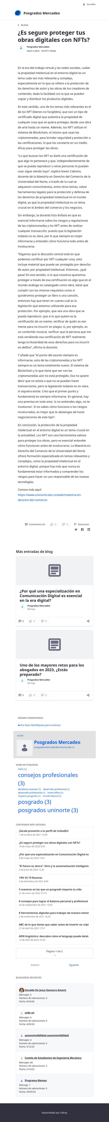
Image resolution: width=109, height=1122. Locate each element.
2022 (22, 769)
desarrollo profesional (56, 789)
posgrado (34, 801)
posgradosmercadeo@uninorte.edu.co (54, 747)
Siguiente (74, 964)
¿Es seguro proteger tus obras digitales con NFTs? (49, 842)
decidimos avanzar (29, 789)
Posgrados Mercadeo (38, 46)
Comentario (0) (35, 524)
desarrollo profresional (31, 792)
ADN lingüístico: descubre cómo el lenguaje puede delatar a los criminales (54, 936)
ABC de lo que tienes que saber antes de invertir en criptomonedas (54, 924)
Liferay (63, 1112)
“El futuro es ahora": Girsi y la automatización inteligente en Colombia (54, 866)
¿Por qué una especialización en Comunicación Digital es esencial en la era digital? (51, 595)
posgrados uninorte (48, 810)
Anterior (35, 964)
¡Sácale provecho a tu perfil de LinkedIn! (44, 831)
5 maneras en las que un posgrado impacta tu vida (50, 889)
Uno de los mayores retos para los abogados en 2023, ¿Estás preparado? (52, 669)
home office (55, 792)
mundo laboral (52, 795)
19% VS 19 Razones (30, 877)
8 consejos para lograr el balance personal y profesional (53, 901)
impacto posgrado (29, 795)
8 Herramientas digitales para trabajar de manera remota (54, 913)
